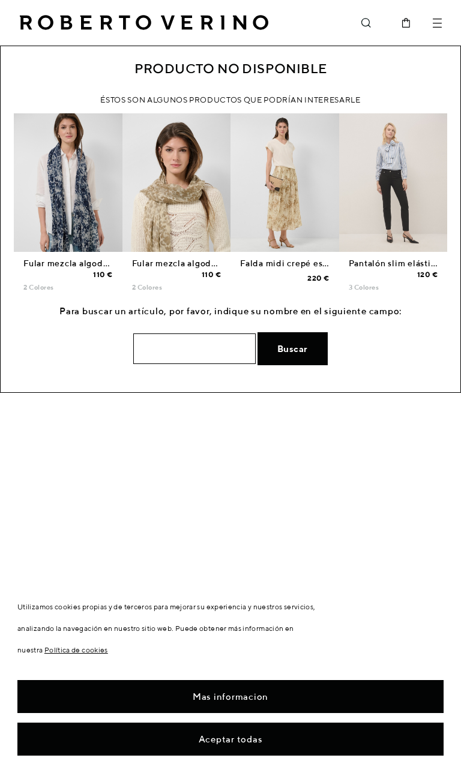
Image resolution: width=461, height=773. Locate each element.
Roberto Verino (144, 23)
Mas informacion (230, 696)
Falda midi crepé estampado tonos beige (326, 263)
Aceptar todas (231, 739)
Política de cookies (76, 649)
